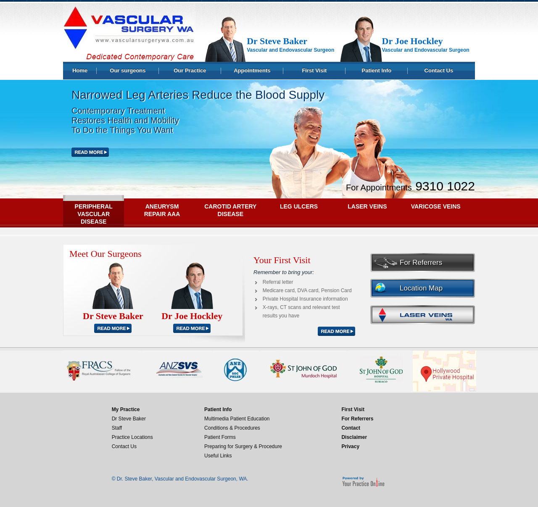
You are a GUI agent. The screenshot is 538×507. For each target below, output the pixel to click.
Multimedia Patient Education (236, 419)
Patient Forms (220, 437)
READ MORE (113, 328)
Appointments (252, 70)
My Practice (126, 409)
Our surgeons (127, 70)
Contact (350, 428)
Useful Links (218, 456)
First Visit (314, 70)
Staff (117, 428)
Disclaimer (354, 437)
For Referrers (421, 263)
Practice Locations (132, 437)
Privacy (350, 446)
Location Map (421, 288)
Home (79, 70)
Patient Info (377, 70)
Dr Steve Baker (129, 419)
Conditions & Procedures (232, 428)
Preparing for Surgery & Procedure (243, 446)
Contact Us (439, 70)
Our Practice (190, 70)
